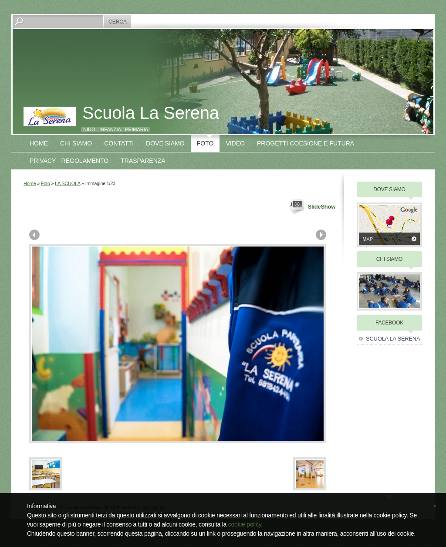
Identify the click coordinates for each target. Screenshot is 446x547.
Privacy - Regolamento (69, 160)
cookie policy (244, 524)
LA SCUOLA (67, 183)
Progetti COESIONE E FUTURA (305, 143)
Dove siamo (165, 143)
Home (39, 143)
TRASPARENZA (143, 160)
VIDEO (235, 143)
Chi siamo (76, 143)
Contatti (119, 143)
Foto (205, 143)
